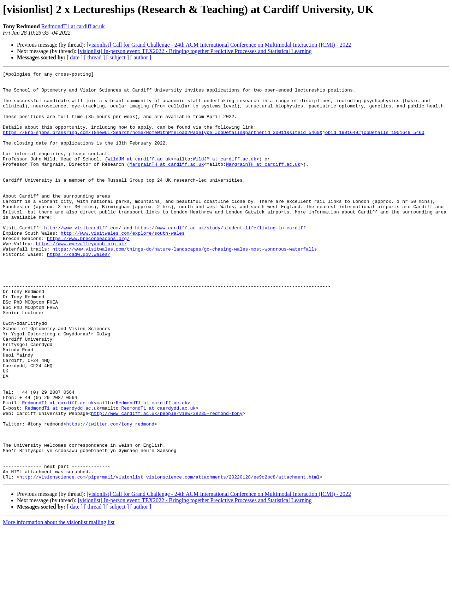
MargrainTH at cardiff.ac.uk (167, 183)
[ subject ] (117, 57)
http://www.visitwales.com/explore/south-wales (123, 266)
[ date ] (75, 57)
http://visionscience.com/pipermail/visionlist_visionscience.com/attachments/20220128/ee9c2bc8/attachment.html (169, 558)
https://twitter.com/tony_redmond (110, 495)
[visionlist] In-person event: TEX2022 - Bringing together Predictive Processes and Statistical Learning (194, 51)
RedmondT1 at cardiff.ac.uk (73, 26)
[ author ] (140, 57)
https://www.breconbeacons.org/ (88, 272)
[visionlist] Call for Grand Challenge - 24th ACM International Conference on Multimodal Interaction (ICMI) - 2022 (219, 45)
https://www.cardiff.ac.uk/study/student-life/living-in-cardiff (220, 259)
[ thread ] (94, 57)
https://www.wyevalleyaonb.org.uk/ (81, 278)
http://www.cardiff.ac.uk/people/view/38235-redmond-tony (167, 482)
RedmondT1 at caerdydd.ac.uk (62, 476)
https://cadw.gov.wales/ (78, 291)
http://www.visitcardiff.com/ (82, 259)
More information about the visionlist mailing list (58, 604)
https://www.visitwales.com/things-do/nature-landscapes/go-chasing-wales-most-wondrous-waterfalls (184, 285)
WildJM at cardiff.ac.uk (139, 177)
